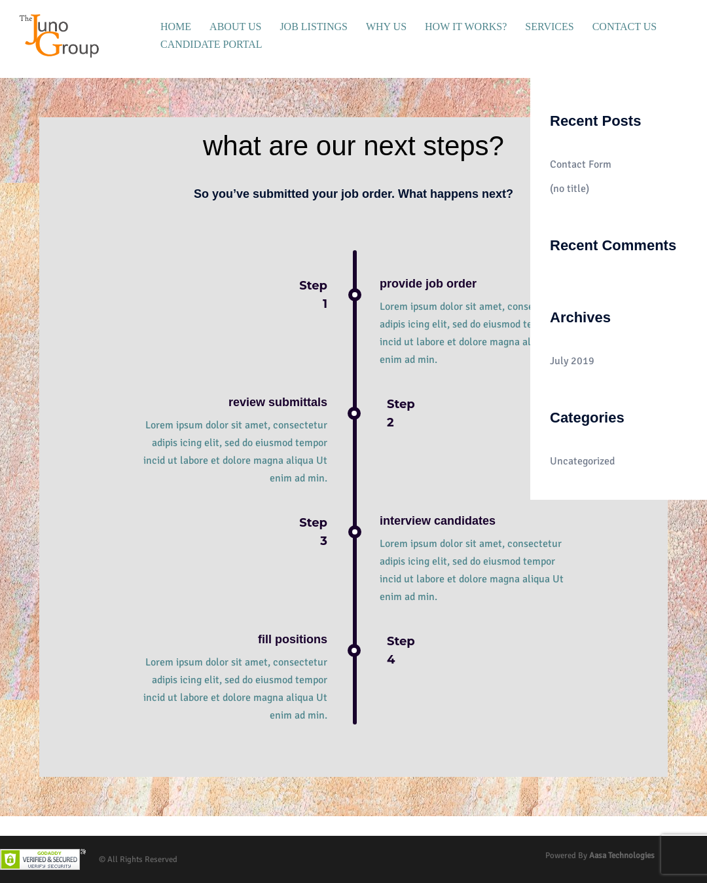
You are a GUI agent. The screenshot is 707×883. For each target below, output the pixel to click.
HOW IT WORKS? (466, 26)
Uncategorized (582, 461)
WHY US (386, 26)
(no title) (569, 188)
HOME (175, 26)
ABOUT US (235, 26)
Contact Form (580, 164)
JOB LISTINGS (314, 26)
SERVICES (549, 26)
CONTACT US (624, 26)
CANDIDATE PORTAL (211, 44)
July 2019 (572, 360)
